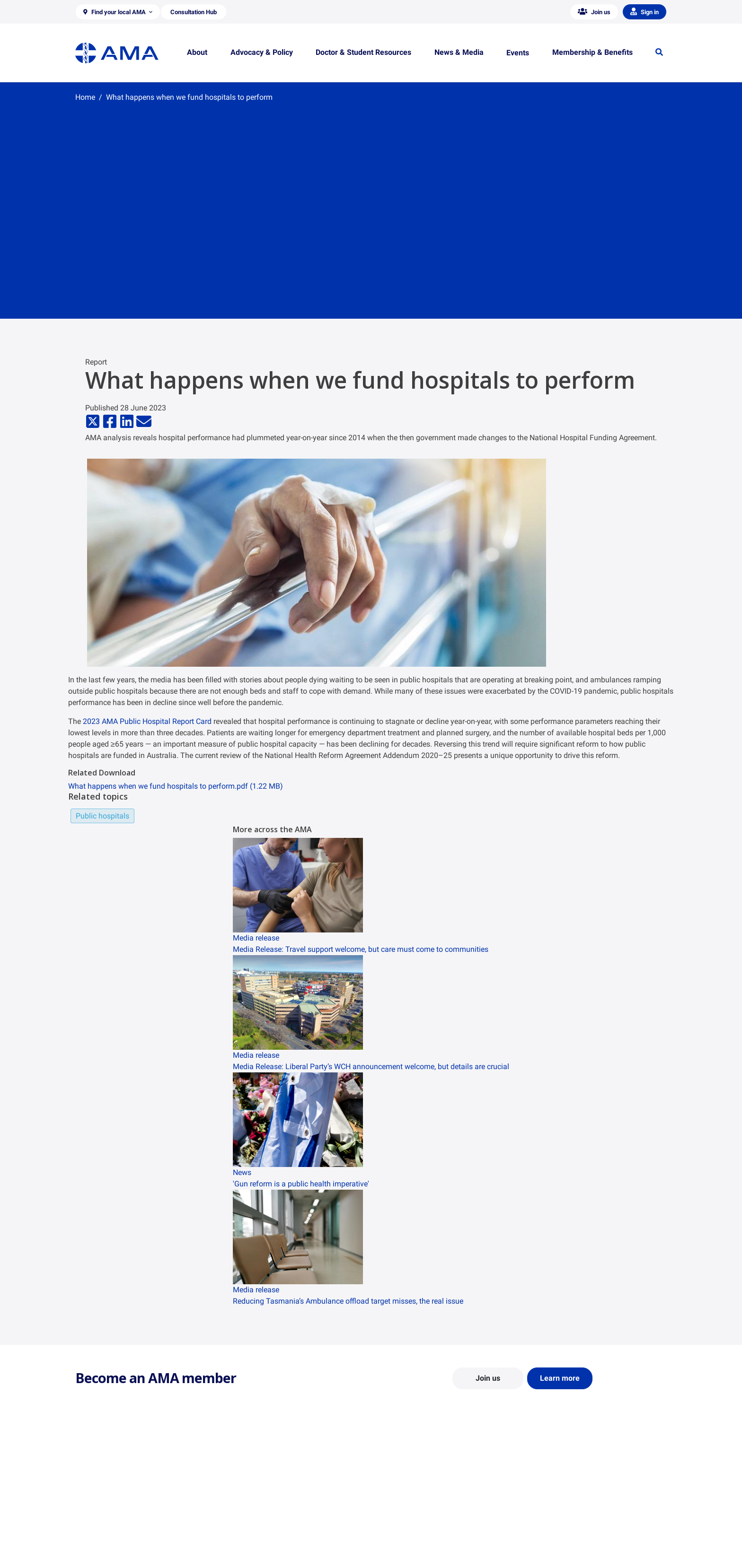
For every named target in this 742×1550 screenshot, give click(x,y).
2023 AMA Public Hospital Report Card (147, 721)
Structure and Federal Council (118, 1511)
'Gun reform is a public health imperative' (301, 1183)
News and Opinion (556, 1497)
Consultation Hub (252, 1538)
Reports (238, 1511)
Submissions (245, 1525)
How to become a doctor (414, 1520)
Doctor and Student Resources (423, 1506)
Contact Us (91, 1497)
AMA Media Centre (557, 1483)
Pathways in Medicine (410, 1534)
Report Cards (246, 1497)
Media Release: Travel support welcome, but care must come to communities (360, 949)
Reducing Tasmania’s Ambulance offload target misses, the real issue (348, 1301)
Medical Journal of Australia (571, 1511)
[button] (117, 12)
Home (85, 97)
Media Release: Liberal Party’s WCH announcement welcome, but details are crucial (371, 1066)
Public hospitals (102, 815)
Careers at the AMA (103, 1525)
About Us (88, 1483)
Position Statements (256, 1483)
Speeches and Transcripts (567, 1525)
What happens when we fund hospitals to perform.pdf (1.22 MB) (175, 786)
